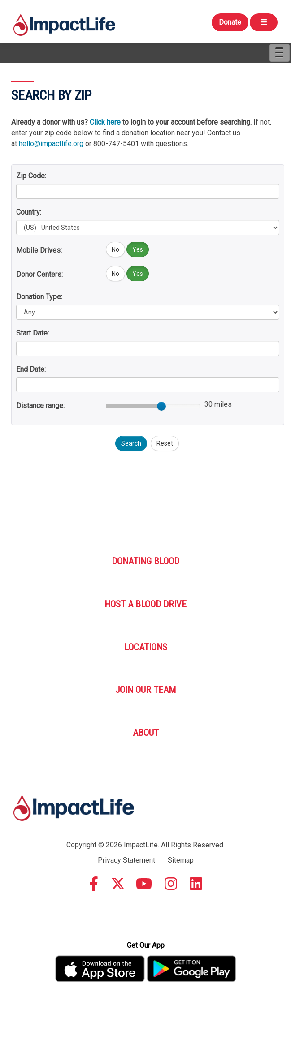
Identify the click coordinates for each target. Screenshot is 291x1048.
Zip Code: (31, 176)
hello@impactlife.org (51, 143)
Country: (28, 212)
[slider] (161, 406)
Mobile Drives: (39, 250)
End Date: (31, 369)
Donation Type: (39, 296)
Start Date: (32, 333)
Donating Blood (145, 561)
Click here (105, 122)
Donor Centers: (39, 274)
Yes (137, 249)
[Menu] (279, 53)
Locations (145, 647)
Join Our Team (145, 689)
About (146, 732)
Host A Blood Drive (145, 604)
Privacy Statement (126, 860)
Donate (230, 22)
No (115, 249)
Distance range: (40, 405)
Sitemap (181, 860)
